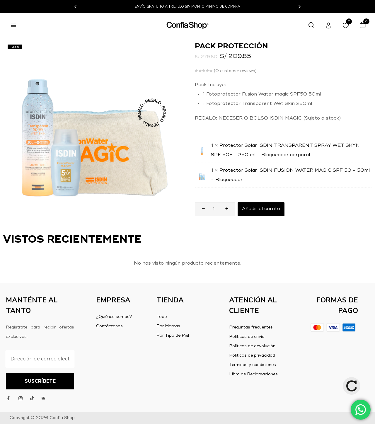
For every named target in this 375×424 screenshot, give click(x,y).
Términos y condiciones (252, 365)
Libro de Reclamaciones (253, 374)
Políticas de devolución (252, 346)
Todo (161, 317)
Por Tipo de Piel (172, 335)
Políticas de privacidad (252, 355)
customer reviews (235, 71)
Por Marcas (168, 326)
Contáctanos (109, 326)
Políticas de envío (247, 337)
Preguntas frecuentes (251, 327)
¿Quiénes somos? (114, 317)
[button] (75, 6)
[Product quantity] (213, 209)
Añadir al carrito (261, 209)
